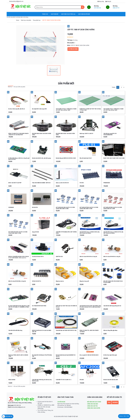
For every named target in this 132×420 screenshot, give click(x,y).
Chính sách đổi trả (92, 406)
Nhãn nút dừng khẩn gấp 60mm (110, 330)
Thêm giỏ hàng (73, 49)
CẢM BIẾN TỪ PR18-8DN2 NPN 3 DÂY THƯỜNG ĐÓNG (66, 232)
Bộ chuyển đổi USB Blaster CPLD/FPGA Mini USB (42, 355)
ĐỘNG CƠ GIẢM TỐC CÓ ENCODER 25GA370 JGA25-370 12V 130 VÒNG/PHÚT (18, 134)
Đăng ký (108, 1)
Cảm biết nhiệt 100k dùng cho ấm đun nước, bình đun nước (42, 380)
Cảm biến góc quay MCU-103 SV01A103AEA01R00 (109, 134)
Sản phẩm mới (54, 14)
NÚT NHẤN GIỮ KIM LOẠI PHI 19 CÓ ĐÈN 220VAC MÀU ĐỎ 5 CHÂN (112, 208)
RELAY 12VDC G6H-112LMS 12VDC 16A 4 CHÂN (113, 158)
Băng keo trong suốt (84, 281)
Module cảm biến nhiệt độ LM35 (110, 379)
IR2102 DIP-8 (35, 207)
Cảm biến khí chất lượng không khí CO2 (112, 305)
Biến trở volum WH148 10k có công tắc (88, 256)
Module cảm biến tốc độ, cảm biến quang (41, 158)
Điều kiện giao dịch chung (94, 401)
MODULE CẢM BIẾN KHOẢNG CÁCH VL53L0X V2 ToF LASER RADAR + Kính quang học (18, 257)
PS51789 (81, 182)
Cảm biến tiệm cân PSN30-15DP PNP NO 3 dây (66, 330)
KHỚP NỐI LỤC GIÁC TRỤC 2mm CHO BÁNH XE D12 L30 (66, 306)
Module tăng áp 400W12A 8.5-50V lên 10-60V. (66, 158)
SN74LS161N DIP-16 (36, 281)
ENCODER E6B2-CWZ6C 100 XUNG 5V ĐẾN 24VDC (65, 134)
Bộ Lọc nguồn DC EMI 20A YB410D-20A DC (89, 355)
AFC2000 (82, 379)
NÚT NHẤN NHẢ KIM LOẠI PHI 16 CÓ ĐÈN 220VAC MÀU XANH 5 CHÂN (17, 232)
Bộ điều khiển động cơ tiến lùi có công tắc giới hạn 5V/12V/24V (18, 158)
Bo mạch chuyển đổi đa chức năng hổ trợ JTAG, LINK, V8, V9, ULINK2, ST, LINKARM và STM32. (19, 306)
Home (17, 20)
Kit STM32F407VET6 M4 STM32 (39, 305)
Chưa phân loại (36, 20)
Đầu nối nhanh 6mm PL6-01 (86, 158)
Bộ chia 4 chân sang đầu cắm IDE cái (16, 109)
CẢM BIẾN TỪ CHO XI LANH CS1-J (63, 379)
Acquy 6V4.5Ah (35, 232)
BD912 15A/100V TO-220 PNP (14, 182)
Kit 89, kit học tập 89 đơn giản (110, 355)
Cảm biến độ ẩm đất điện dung (15, 330)
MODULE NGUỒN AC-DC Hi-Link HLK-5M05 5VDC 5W (41, 331)
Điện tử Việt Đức (73, 416)
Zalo (109, 402)
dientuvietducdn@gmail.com (16, 407)
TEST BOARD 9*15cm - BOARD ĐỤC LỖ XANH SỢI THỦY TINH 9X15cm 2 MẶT (113, 109)
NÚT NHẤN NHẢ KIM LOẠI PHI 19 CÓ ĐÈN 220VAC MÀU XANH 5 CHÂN (65, 208)
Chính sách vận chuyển (93, 408)
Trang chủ (45, 14)
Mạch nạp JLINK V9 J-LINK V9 (86, 133)
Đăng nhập (101, 1)
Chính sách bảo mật (92, 404)
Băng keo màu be (60, 281)
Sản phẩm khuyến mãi (84, 14)
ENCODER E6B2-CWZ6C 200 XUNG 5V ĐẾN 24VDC (41, 134)
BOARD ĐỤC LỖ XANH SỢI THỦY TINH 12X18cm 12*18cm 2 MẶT (90, 109)
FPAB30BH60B (106, 182)
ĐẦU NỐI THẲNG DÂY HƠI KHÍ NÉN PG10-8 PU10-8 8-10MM (112, 281)
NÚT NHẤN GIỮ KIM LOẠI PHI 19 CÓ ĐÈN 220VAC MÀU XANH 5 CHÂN (89, 208)
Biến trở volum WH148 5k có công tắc (111, 256)
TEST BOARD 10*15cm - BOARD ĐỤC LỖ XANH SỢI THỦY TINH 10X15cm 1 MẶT (66, 109)
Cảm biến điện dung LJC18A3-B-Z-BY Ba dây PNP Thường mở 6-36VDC (113, 232)
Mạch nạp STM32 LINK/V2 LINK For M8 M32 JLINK (18, 355)
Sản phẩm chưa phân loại (68, 14)
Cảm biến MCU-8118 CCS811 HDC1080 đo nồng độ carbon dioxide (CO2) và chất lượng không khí (90, 307)
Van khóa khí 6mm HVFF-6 (38, 256)
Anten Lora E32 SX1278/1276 (62, 182)
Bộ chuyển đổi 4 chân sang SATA (39, 109)
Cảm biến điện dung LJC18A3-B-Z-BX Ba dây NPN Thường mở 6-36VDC (89, 232)
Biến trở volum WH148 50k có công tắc (17, 281)
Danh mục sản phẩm (26, 20)
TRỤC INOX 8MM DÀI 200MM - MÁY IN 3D (41, 182)
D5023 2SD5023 (11, 379)
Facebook (115, 402)
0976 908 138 (14, 405)
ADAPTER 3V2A (59, 256)
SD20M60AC (11, 207)
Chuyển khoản (61, 401)
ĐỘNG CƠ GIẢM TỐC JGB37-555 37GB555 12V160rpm (89, 331)
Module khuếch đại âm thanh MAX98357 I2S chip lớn (65, 355)
